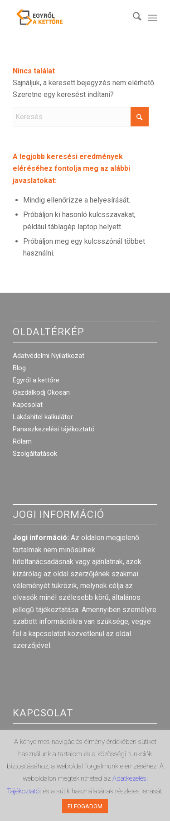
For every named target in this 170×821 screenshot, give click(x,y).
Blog (19, 368)
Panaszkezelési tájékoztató (54, 429)
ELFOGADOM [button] (85, 806)
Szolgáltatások (35, 453)
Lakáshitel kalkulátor (43, 417)
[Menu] (152, 18)
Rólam (22, 441)
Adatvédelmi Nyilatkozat (48, 356)
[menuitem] (132, 18)
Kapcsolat (28, 405)
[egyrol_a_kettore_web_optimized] (70, 18)
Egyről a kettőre (36, 380)
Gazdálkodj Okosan (41, 392)
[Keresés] (132, 18)
